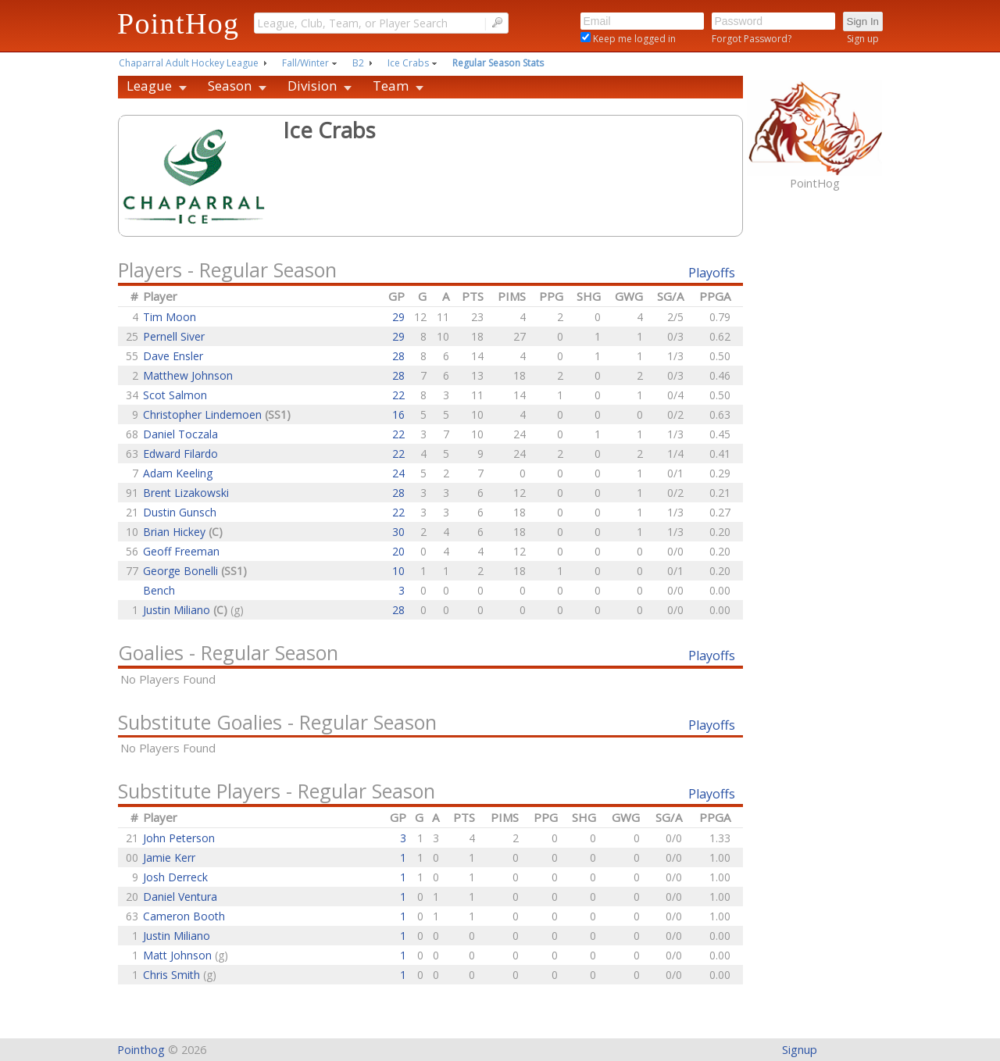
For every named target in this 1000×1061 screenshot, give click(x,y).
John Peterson (179, 838)
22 (398, 395)
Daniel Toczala (180, 434)
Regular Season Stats (498, 63)
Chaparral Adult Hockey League (189, 63)
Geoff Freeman (181, 551)
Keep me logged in (633, 38)
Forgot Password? (751, 38)
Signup (799, 1049)
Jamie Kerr (169, 857)
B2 (358, 63)
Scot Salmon (175, 395)
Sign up (863, 38)
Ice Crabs (408, 63)
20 (398, 551)
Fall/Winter (305, 63)
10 (398, 570)
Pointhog (141, 1049)
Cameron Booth (184, 916)
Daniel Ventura (180, 896)
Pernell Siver (174, 336)
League (149, 86)
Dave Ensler (173, 355)
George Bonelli (182, 570)
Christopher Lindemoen (204, 414)
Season (230, 86)
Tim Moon (169, 316)
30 (398, 531)
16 (398, 414)
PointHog (178, 23)
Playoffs (711, 272)
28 (398, 355)
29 (398, 316)
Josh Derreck (175, 877)
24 (398, 473)
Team (391, 86)
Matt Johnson (179, 955)
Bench (159, 590)
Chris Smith (173, 974)
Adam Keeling (177, 473)
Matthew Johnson (188, 375)
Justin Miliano (178, 609)
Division (312, 86)
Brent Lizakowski (186, 492)
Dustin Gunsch (179, 512)
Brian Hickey (176, 531)
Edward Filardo (180, 453)
